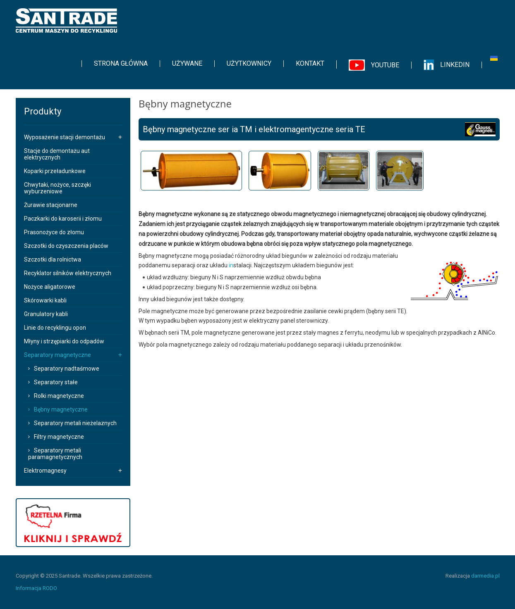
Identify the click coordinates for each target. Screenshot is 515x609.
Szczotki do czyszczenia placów (66, 246)
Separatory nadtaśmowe (66, 368)
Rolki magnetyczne (59, 396)
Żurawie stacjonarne (50, 205)
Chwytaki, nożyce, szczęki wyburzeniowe (57, 188)
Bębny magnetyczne (61, 409)
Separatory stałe (56, 382)
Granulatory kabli (46, 314)
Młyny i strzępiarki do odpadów (64, 341)
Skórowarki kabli (45, 300)
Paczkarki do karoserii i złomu (63, 218)
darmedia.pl (485, 576)
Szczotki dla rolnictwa (52, 259)
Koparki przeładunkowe (55, 171)
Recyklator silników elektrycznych (67, 273)
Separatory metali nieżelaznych (75, 423)
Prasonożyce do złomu (54, 232)
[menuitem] (120, 63)
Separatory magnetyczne (57, 355)
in (231, 265)
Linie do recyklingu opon (55, 327)
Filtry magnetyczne (59, 436)
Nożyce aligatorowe (49, 286)
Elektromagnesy (45, 470)
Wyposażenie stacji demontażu (64, 137)
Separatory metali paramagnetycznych (55, 453)
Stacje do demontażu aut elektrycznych (57, 154)
